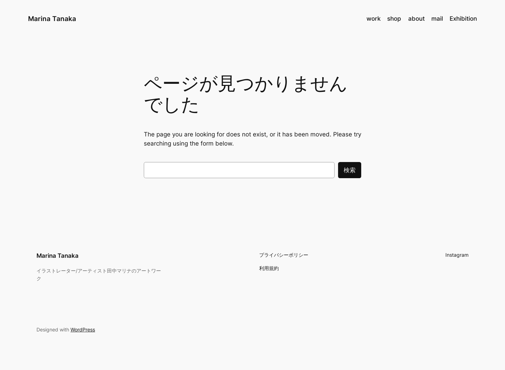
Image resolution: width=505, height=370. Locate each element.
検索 (350, 170)
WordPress (82, 329)
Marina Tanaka (52, 18)
